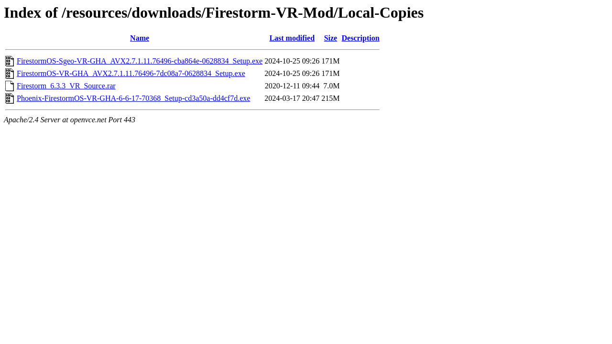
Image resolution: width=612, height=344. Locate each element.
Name (139, 38)
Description (361, 38)
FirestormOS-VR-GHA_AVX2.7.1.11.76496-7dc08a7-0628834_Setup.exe (131, 73)
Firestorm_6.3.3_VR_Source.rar (66, 86)
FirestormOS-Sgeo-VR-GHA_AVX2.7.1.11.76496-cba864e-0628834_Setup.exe (139, 61)
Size (331, 38)
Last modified (292, 38)
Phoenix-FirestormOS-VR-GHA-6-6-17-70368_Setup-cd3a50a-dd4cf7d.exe (133, 98)
